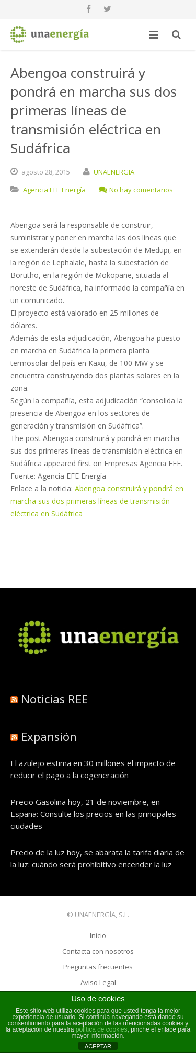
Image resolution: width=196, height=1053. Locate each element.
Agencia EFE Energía (54, 189)
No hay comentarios (136, 189)
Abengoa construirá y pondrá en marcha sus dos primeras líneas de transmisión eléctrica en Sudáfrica (96, 500)
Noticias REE (54, 699)
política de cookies (102, 1029)
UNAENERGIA (114, 172)
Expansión (49, 736)
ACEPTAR (98, 1046)
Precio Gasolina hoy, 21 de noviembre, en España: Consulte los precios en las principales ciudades (93, 813)
